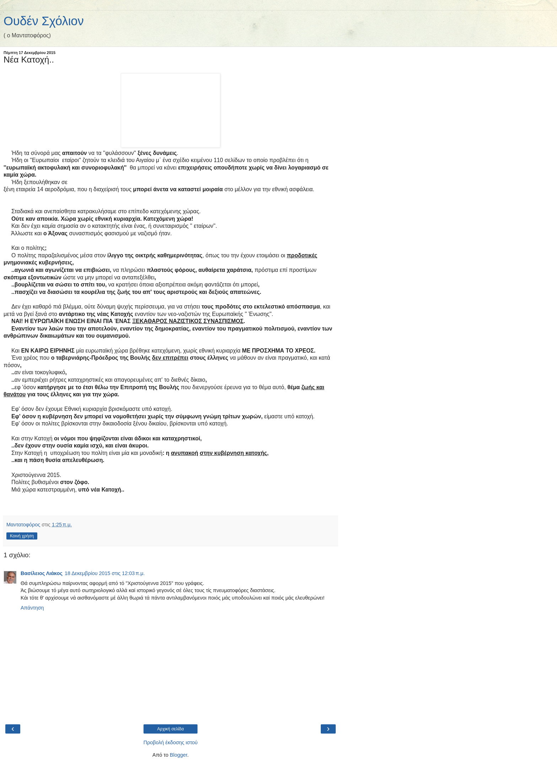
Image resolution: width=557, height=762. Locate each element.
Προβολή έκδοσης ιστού (171, 742)
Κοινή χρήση (22, 535)
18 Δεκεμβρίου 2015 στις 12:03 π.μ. (105, 573)
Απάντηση (32, 608)
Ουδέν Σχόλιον (44, 21)
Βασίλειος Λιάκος (42, 573)
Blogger (178, 755)
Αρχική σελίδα (170, 728)
